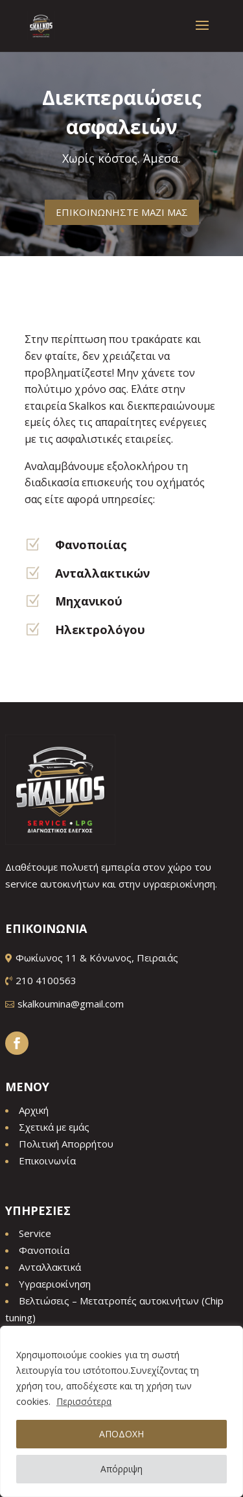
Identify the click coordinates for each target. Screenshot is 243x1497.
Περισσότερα (83, 1401)
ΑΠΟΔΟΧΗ (121, 1434)
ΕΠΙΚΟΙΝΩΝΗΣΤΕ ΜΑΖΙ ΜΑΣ (122, 206)
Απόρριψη (121, 1469)
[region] (121, 1411)
